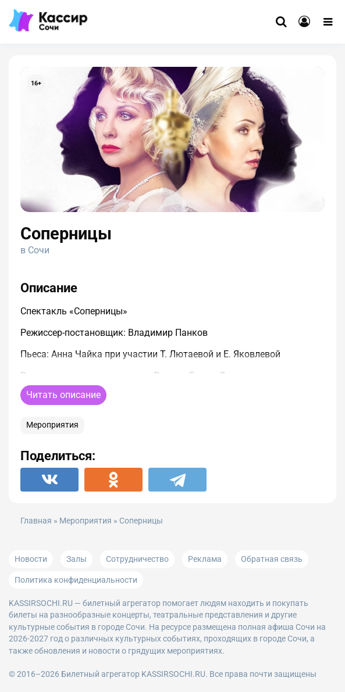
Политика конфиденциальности (76, 580)
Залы (76, 559)
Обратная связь (272, 559)
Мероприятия (52, 425)
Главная (36, 521)
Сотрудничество (137, 559)
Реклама (205, 559)
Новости (31, 559)
